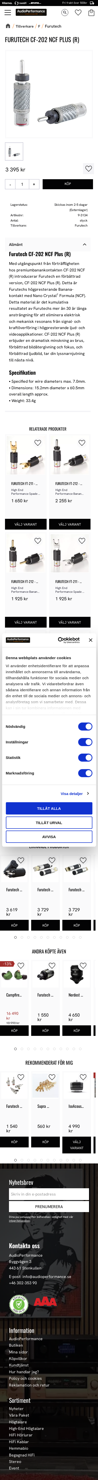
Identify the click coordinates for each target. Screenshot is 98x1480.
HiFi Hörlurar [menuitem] (21, 1435)
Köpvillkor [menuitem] (18, 1358)
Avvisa (49, 837)
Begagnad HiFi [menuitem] (22, 1455)
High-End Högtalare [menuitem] (26, 1428)
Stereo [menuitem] (15, 1461)
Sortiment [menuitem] (19, 1400)
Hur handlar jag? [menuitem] (24, 1372)
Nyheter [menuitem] (16, 1409)
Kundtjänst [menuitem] (19, 1365)
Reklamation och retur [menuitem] (29, 1385)
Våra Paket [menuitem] (19, 1415)
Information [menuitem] (21, 1330)
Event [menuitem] (14, 1468)
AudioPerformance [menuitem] (26, 1339)
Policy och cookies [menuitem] (25, 1378)
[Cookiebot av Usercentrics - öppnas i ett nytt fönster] (60, 640)
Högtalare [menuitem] (18, 1422)
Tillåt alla (49, 808)
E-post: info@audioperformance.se (40, 1276)
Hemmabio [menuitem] (18, 1448)
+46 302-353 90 (23, 1283)
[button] (38, 443)
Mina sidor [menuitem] (18, 1352)
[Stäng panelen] (90, 640)
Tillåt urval (49, 822)
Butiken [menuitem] (16, 1345)
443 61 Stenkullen (25, 1268)
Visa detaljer (72, 793)
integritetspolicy (19, 1220)
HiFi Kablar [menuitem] (19, 1442)
